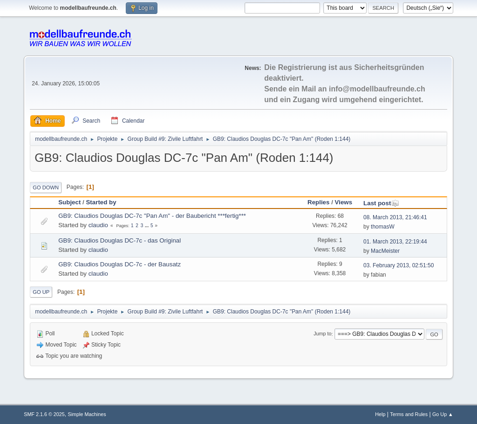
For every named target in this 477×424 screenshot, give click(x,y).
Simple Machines (87, 414)
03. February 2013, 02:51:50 (398, 265)
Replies (318, 202)
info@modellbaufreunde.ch (377, 89)
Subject (69, 202)
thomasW (383, 226)
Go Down (46, 187)
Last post (381, 203)
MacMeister (385, 251)
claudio (98, 225)
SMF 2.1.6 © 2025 (44, 414)
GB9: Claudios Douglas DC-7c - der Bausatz (119, 264)
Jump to (322, 334)
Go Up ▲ (442, 414)
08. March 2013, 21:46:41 (395, 217)
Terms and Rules (409, 414)
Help (380, 414)
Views (344, 202)
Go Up (41, 292)
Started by (101, 202)
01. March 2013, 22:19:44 (395, 241)
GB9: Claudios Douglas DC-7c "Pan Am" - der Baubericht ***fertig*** (152, 215)
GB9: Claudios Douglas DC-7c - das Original (119, 240)
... (147, 225)
